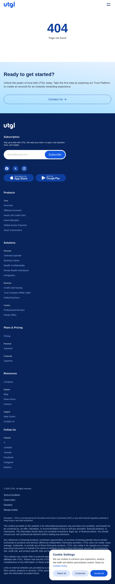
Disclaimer (8, 505)
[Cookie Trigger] (11, 509)
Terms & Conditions (12, 495)
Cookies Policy (60, 566)
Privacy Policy (9, 500)
